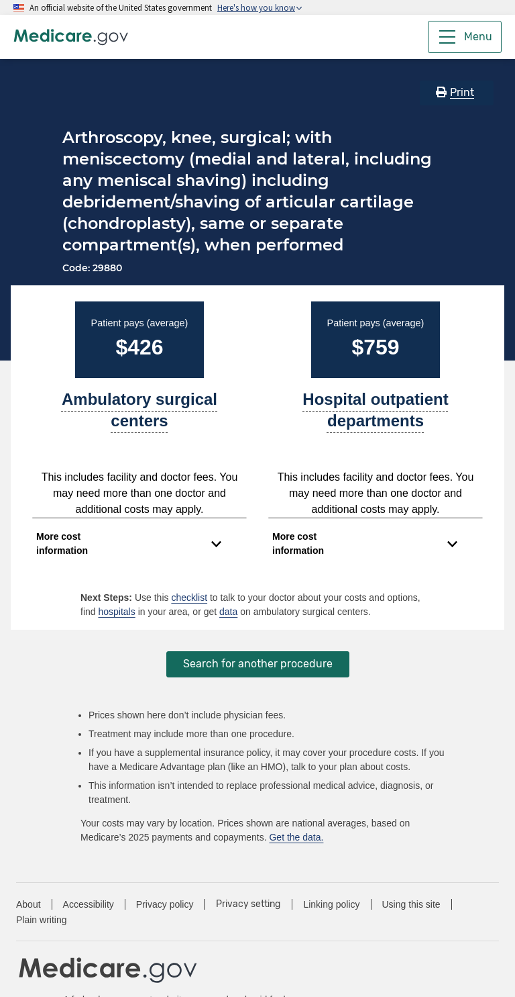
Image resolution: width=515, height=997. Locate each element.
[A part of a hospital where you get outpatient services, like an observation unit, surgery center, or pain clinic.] (375, 415)
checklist (189, 597)
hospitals (116, 611)
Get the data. (296, 837)
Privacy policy (165, 904)
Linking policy (331, 904)
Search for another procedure (258, 663)
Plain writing (41, 919)
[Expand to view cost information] (128, 544)
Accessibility (88, 904)
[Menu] (465, 37)
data (228, 611)
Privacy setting (248, 904)
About (28, 904)
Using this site (411, 904)
